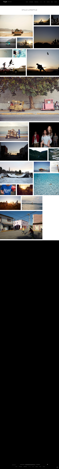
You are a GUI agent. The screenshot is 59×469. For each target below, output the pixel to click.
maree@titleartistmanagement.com (30, 464)
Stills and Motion (10, 1)
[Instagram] (47, 464)
